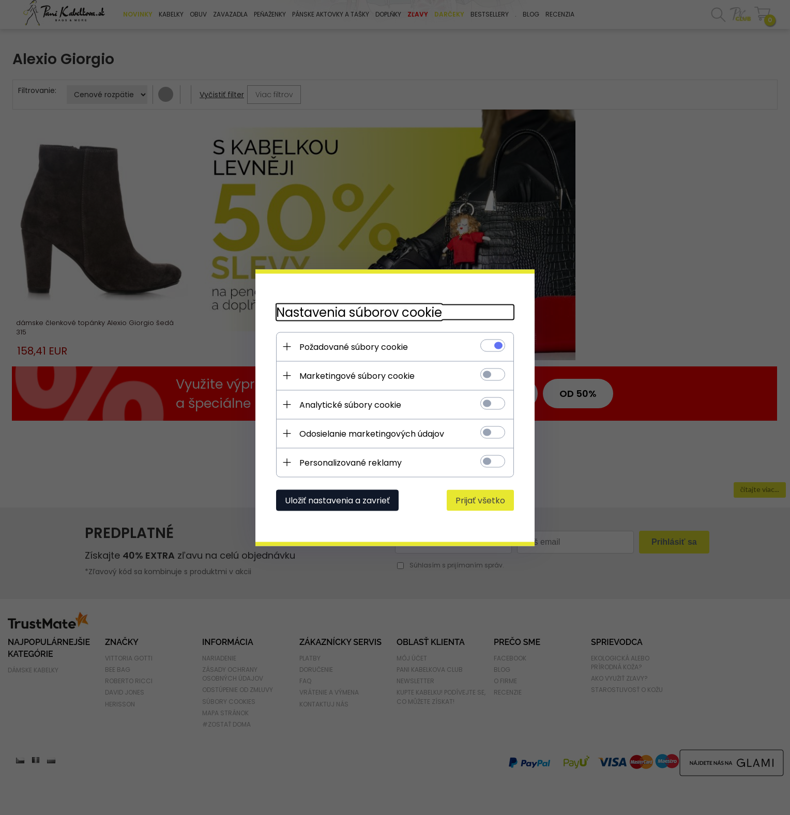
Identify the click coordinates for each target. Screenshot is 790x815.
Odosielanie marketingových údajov (371, 433)
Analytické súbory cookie (350, 404)
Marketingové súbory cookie (357, 375)
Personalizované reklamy (350, 462)
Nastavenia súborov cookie (359, 311)
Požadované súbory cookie (353, 346)
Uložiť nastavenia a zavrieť (337, 500)
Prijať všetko (480, 500)
